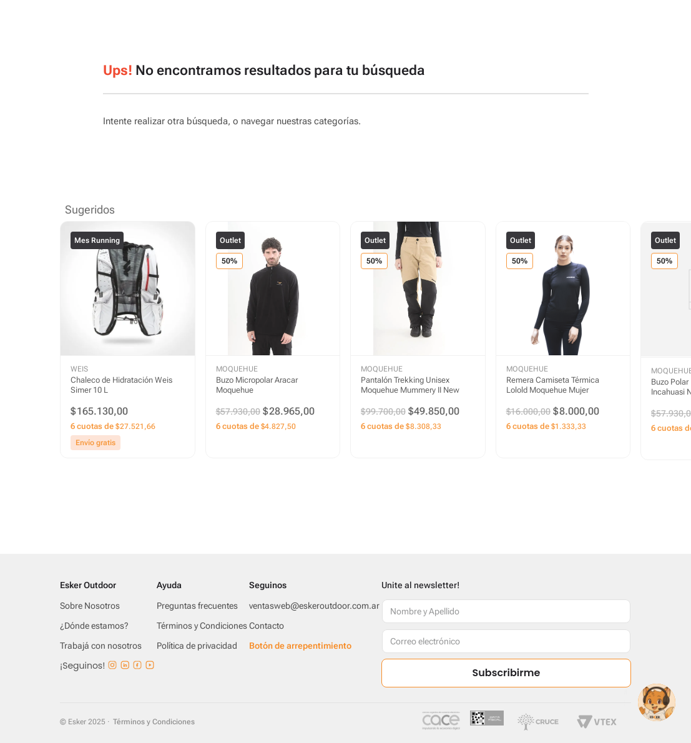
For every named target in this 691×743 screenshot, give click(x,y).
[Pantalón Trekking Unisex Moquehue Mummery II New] (418, 340)
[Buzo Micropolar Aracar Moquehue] (273, 340)
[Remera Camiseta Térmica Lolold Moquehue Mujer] (563, 340)
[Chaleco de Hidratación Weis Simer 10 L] (128, 340)
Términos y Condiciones (154, 721)
